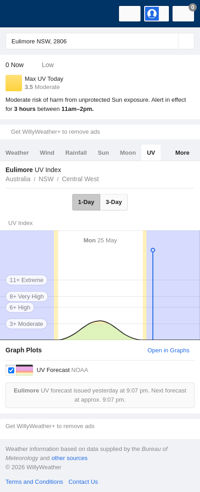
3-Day (114, 202)
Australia (17, 179)
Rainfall (76, 152)
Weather (17, 152)
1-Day (86, 202)
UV (151, 152)
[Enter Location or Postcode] (100, 41)
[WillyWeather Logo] (20, 13)
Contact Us (83, 481)
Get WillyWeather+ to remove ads (55, 131)
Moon (128, 152)
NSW (46, 179)
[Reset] (170, 41)
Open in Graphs (168, 350)
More (182, 152)
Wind (47, 152)
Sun (103, 152)
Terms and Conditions (34, 481)
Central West (80, 179)
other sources (69, 458)
